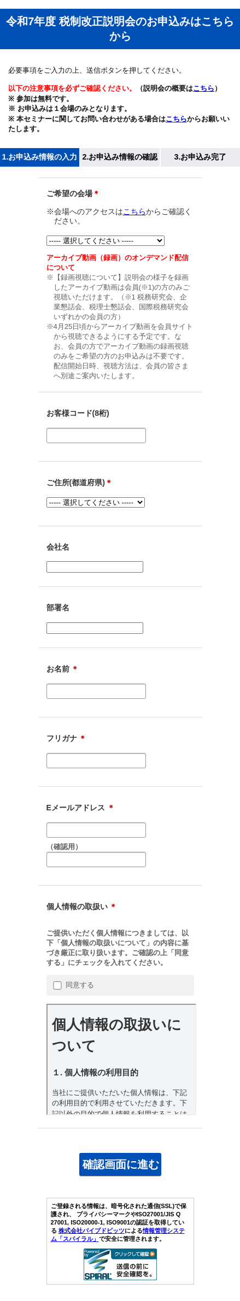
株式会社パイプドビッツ (91, 1230)
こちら (203, 88)
